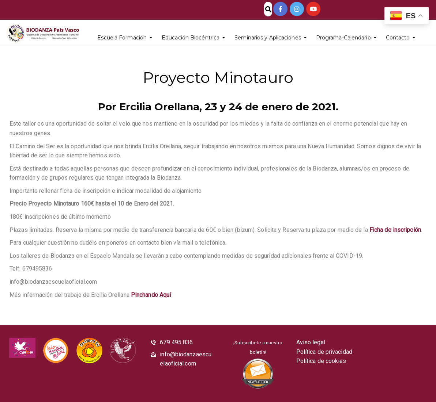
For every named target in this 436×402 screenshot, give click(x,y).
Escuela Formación (122, 37)
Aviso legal (310, 342)
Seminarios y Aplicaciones (267, 37)
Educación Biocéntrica (190, 37)
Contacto (398, 37)
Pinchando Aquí (151, 294)
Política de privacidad (324, 351)
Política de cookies (321, 360)
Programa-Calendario (343, 37)
